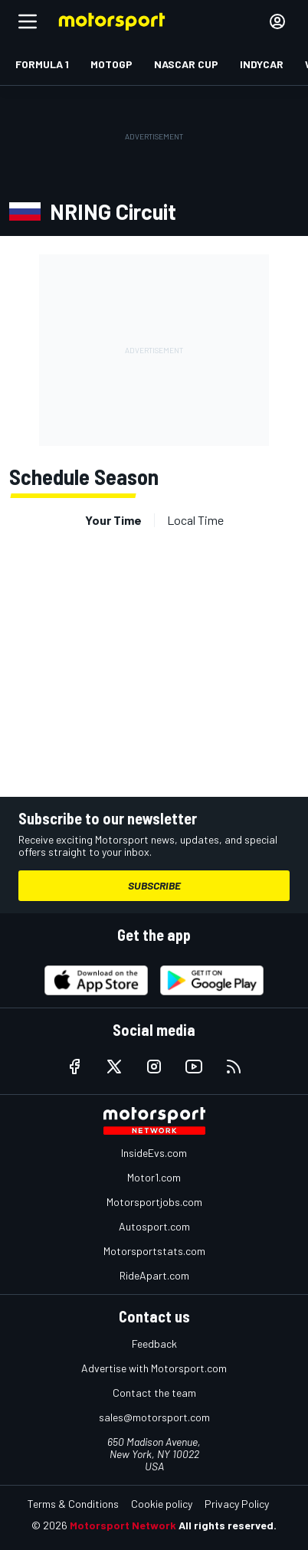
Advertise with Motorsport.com (154, 1368)
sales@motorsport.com (154, 1417)
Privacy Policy (237, 1503)
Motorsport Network (123, 1525)
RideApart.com (154, 1275)
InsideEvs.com (154, 1152)
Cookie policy (161, 1503)
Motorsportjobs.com (154, 1201)
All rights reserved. (228, 1525)
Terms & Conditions (73, 1503)
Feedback (154, 1343)
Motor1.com (154, 1177)
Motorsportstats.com (154, 1250)
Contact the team (154, 1392)
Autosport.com (154, 1226)
